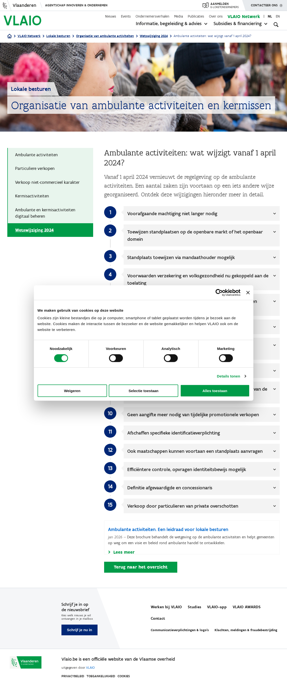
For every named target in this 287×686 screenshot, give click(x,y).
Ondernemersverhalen (152, 16)
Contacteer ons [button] (264, 3)
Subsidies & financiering (238, 23)
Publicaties (196, 16)
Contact (158, 618)
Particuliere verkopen (35, 169)
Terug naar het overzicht (141, 567)
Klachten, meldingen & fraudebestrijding (246, 630)
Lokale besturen (58, 36)
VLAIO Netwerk (244, 16)
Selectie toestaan (143, 391)
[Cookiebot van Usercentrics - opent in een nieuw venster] (219, 292)
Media (178, 16)
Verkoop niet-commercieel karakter (47, 182)
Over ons (216, 16)
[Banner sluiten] (248, 292)
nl (270, 16)
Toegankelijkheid (101, 676)
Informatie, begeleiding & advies (169, 23)
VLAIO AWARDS (247, 607)
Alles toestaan (214, 391)
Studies (194, 607)
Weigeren (72, 391)
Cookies (124, 676)
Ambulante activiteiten (36, 155)
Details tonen (228, 376)
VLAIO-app (217, 607)
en (278, 16)
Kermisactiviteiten (32, 196)
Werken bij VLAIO (166, 607)
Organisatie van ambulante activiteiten (105, 36)
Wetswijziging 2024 (154, 36)
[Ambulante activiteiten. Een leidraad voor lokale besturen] (192, 538)
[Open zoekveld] (276, 24)
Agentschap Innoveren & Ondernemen (76, 5)
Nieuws (110, 16)
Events (126, 16)
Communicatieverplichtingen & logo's (180, 630)
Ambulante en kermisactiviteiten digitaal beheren (45, 214)
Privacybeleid (72, 676)
